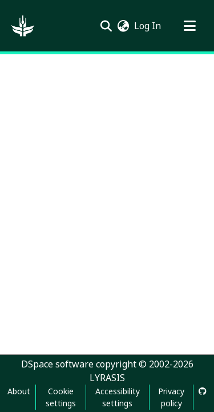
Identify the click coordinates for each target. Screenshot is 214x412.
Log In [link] (148, 25)
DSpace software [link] (57, 364)
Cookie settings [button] (61, 397)
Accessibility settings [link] (117, 397)
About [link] (18, 391)
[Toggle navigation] (189, 26)
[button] (23, 25)
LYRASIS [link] (107, 377)
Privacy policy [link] (171, 397)
